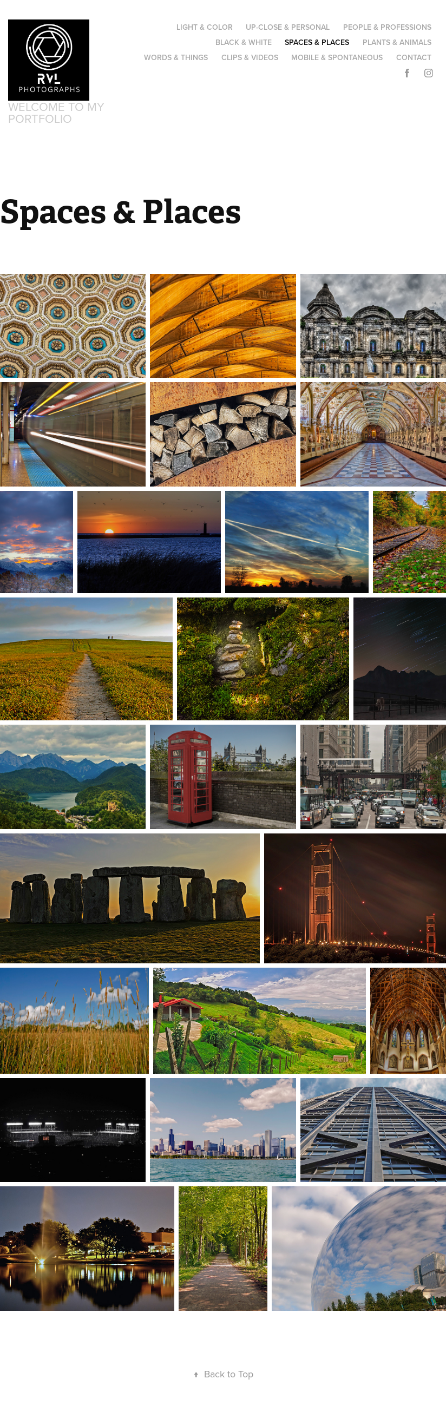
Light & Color (204, 27)
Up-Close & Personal (288, 27)
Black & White (243, 42)
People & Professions (387, 27)
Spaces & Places (317, 42)
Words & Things (176, 57)
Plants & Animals (397, 42)
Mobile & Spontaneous (337, 57)
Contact (413, 57)
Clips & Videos (249, 57)
